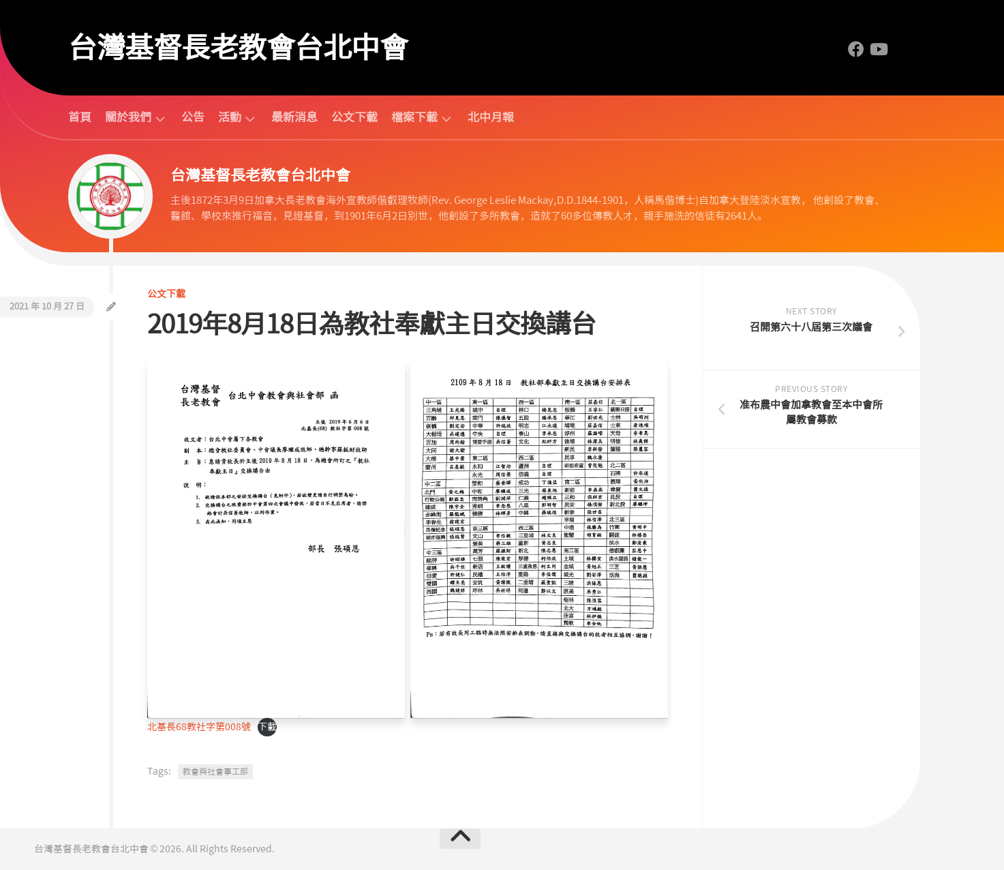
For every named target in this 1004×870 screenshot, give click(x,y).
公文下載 (354, 117)
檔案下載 (414, 117)
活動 (229, 117)
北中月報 (491, 117)
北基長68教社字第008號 (199, 727)
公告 (192, 117)
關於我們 (128, 117)
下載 (267, 727)
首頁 (79, 117)
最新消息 (294, 117)
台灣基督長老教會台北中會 (238, 47)
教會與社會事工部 (215, 771)
